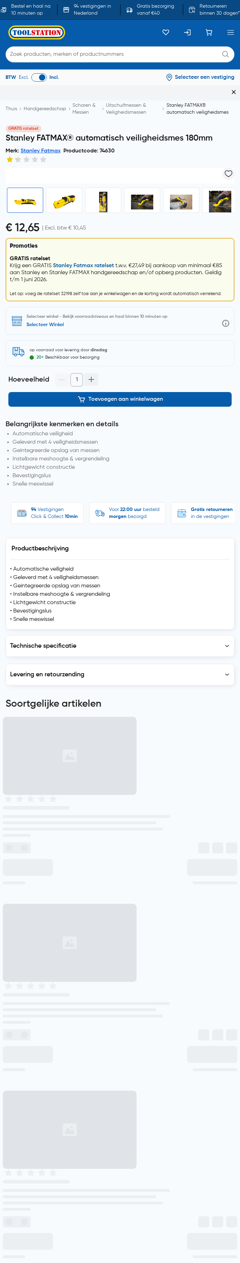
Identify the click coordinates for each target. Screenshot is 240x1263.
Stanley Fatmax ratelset (83, 335)
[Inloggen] (187, 32)
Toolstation (97, 1152)
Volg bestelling (56, 842)
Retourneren (141, 842)
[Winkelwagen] (209, 32)
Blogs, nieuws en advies (36, 1083)
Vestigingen (99, 842)
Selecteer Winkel (45, 394)
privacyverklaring (25, 894)
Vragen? (183, 842)
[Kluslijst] (166, 32)
